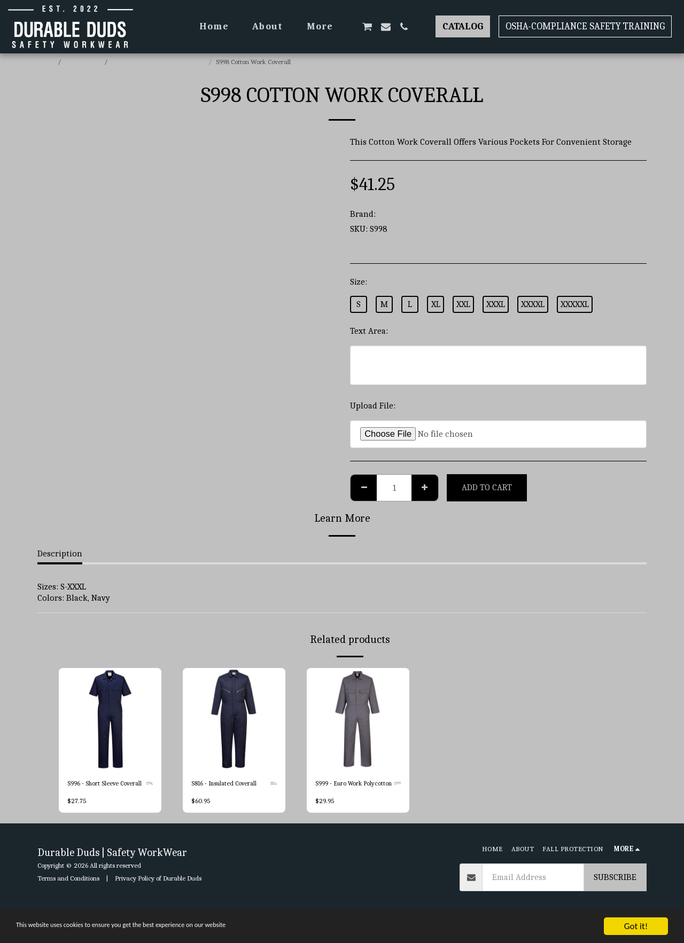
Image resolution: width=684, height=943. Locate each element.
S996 (149, 784)
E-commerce (83, 62)
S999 (397, 790)
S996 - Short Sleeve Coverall (105, 784)
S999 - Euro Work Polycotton (339, 789)
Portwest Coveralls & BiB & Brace (159, 62)
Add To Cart (487, 487)
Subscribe (615, 889)
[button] (367, 26)
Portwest (395, 214)
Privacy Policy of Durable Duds (158, 889)
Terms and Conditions (68, 889)
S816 (273, 784)
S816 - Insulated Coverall (226, 784)
